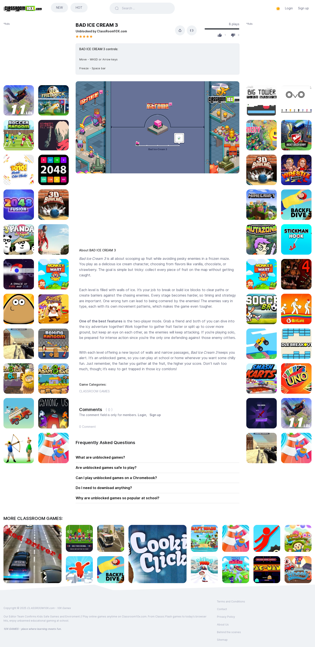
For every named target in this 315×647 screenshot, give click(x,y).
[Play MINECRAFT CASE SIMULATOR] (261, 413)
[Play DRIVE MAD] (261, 343)
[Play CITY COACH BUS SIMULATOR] (110, 538)
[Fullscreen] (192, 30)
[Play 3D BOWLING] (261, 170)
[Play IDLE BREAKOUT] (296, 343)
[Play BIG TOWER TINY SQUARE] (261, 100)
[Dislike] (233, 35)
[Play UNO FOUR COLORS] (296, 378)
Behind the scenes (229, 632)
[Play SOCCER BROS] (261, 309)
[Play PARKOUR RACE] (79, 569)
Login (289, 8)
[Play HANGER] (266, 538)
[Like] (220, 35)
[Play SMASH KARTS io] (261, 378)
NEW (59, 7)
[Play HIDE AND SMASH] (235, 569)
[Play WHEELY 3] (298, 569)
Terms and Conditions (231, 601)
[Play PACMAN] (266, 569)
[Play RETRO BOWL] (79, 538)
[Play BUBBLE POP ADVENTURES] (298, 538)
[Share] (180, 30)
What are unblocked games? (100, 457)
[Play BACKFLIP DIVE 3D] (296, 204)
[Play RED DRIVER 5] (32, 554)
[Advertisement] (36, 53)
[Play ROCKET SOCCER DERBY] (296, 135)
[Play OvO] (296, 100)
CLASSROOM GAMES (94, 391)
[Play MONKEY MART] (261, 274)
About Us (223, 624)
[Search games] (146, 8)
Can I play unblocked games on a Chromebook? (116, 478)
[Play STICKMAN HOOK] (296, 239)
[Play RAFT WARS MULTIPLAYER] (204, 538)
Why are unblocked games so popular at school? (117, 498)
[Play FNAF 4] (296, 274)
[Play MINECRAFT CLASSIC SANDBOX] (261, 204)
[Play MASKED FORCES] (261, 448)
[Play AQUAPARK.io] (296, 448)
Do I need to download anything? (104, 488)
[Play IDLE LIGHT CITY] (261, 135)
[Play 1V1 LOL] (296, 413)
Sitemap (222, 639)
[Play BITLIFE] (296, 309)
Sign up (303, 8)
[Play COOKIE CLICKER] (157, 554)
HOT (79, 7)
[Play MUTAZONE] (261, 239)
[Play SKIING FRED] (204, 569)
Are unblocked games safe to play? (106, 467)
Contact (222, 609)
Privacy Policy (226, 616)
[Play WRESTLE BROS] (296, 170)
